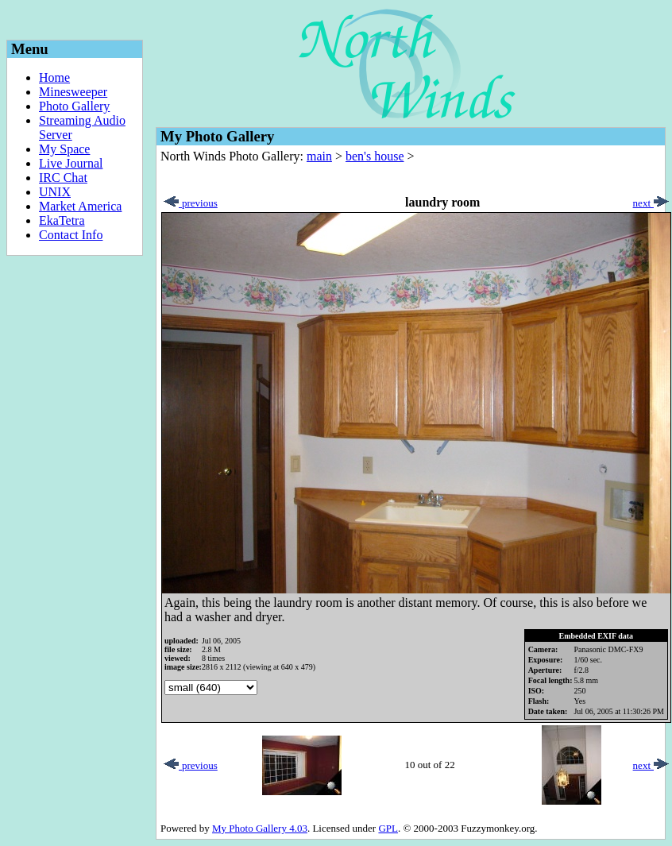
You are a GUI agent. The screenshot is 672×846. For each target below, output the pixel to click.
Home (54, 77)
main (319, 156)
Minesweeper (73, 92)
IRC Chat (63, 177)
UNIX (55, 192)
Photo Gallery (74, 106)
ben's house (375, 156)
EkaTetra (62, 220)
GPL (388, 828)
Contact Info (70, 234)
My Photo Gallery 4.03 (259, 828)
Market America (80, 206)
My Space (64, 149)
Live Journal (70, 163)
